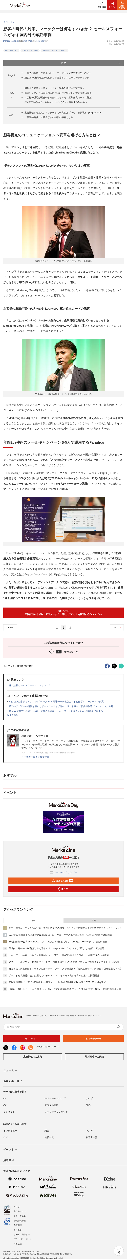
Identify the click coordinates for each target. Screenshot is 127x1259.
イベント (10, 1149)
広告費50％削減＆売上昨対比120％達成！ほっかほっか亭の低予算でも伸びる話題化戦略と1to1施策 (60, 935)
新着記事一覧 (13, 1081)
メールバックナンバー (63, 872)
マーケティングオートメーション (54, 50)
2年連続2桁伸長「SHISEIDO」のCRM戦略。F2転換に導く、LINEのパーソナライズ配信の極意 (58, 941)
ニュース (10, 1070)
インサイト (9, 1112)
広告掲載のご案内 (32, 1056)
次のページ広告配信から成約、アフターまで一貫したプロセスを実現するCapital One (63, 613)
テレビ (89, 1098)
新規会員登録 (62, 880)
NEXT (118, 627)
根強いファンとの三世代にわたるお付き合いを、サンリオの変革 (58, 92)
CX (4, 1105)
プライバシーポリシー (24, 1239)
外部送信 (18, 1244)
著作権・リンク (21, 1211)
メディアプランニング (56, 1112)
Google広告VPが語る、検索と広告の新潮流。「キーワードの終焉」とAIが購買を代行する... (57, 711)
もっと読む (12, 714)
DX (4, 1098)
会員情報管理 (20, 1221)
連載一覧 (49, 1137)
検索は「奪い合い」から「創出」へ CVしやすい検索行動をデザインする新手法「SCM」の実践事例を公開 (65, 989)
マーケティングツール (30, 50)
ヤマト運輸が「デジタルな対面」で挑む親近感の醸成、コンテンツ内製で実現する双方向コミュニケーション (65, 928)
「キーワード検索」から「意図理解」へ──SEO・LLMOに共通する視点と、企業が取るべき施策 (59, 955)
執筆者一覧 (91, 1137)
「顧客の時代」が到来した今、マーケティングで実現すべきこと (58, 73)
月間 (94, 920)
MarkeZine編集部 (11, 41)
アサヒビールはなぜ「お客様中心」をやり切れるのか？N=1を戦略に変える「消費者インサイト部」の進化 (64, 962)
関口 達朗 (41, 41)
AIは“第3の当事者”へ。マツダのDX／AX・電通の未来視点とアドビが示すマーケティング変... (57, 701)
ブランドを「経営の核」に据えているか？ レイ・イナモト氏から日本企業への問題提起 (54, 975)
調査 (46, 1130)
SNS (88, 1105)
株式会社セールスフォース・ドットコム (30, 685)
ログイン (63, 889)
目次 (90, 63)
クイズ (6, 1137)
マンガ (89, 1130)
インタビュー (10, 1130)
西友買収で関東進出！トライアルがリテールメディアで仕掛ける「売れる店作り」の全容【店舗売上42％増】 (65, 968)
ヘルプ (17, 1207)
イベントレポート (11, 50)
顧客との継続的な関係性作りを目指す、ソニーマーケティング (56, 77)
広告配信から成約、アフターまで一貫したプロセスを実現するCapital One (63, 112)
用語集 (9, 1160)
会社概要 (18, 1230)
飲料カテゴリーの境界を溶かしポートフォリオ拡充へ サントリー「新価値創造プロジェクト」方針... (62, 706)
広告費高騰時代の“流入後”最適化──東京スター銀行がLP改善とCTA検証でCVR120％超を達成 (57, 982)
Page (11, 75)
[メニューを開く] (5, 5)
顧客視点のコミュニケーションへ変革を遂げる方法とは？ (54, 88)
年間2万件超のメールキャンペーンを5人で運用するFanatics (55, 102)
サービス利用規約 (22, 1234)
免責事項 (18, 1225)
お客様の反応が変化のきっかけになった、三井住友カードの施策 (58, 97)
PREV (9, 627)
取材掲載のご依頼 (94, 1056)
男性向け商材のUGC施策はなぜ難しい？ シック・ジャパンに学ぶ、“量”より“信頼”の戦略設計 (57, 948)
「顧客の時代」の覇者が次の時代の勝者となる (48, 117)
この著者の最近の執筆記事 (35, 757)
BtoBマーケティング (55, 1098)
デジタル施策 (51, 1105)
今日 (34, 920)
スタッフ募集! (20, 1216)
